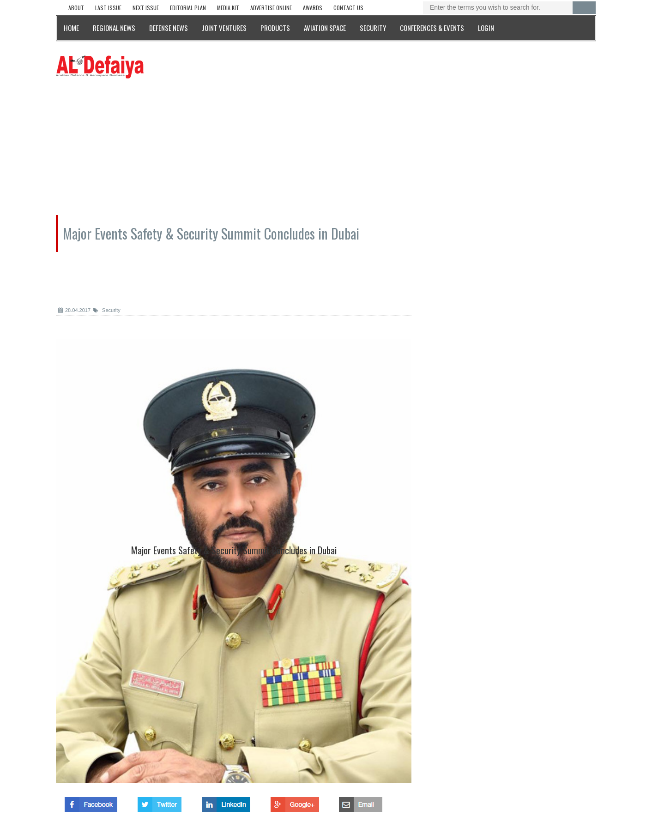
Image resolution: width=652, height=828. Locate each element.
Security (107, 310)
